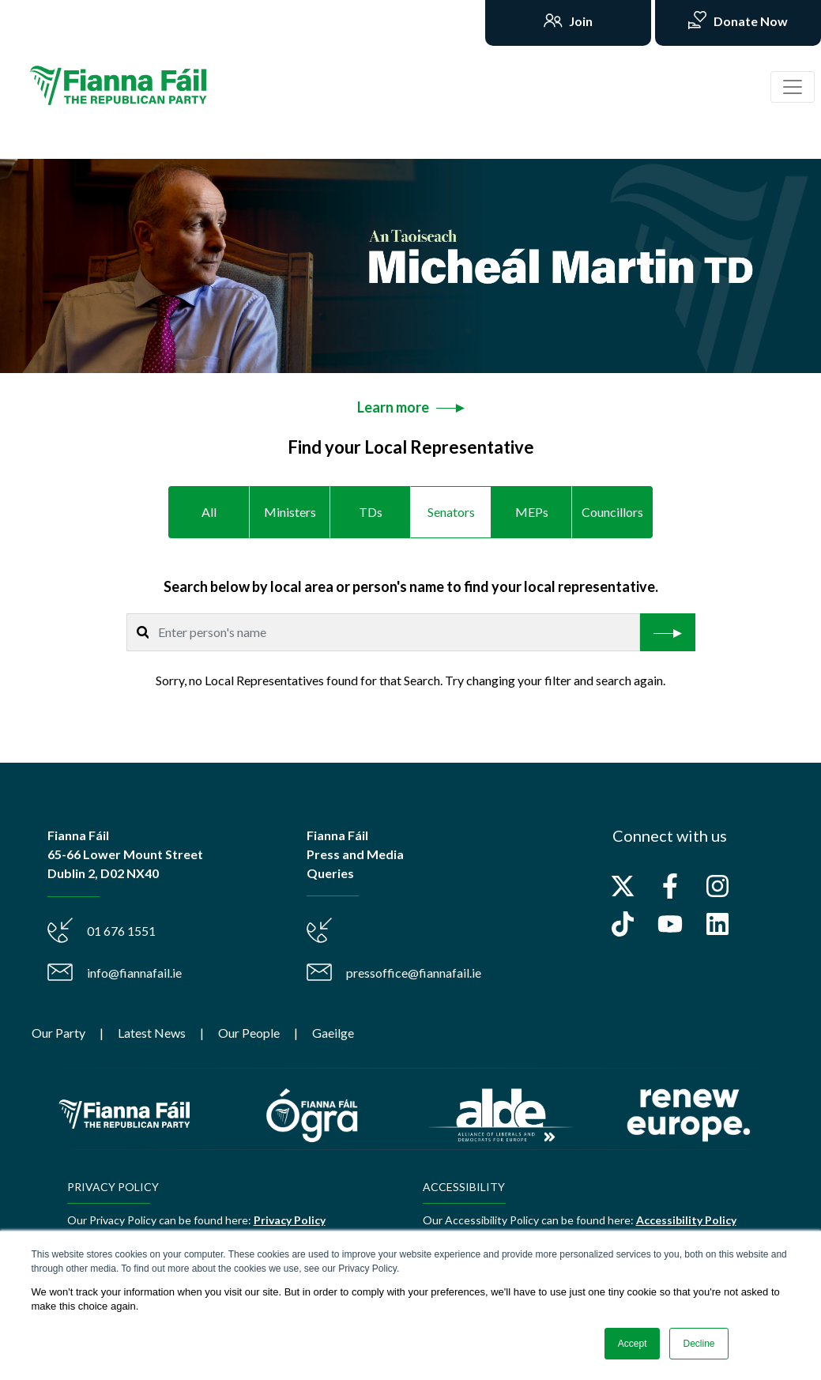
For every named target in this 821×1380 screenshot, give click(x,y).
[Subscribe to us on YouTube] (670, 924)
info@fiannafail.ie (134, 972)
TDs (370, 511)
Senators (451, 511)
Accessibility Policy (686, 1220)
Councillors (612, 511)
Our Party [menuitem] (58, 1032)
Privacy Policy (290, 1220)
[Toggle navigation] (792, 87)
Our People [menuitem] (249, 1032)
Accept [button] (632, 1343)
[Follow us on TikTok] (623, 924)
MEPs (531, 511)
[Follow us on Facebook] (670, 886)
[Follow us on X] (623, 886)
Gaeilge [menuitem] (333, 1032)
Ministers (290, 511)
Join (580, 20)
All (209, 511)
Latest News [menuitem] (152, 1032)
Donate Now (749, 20)
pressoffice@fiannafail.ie (413, 972)
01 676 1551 (121, 930)
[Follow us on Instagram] (717, 886)
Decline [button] (698, 1343)
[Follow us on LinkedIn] (717, 924)
